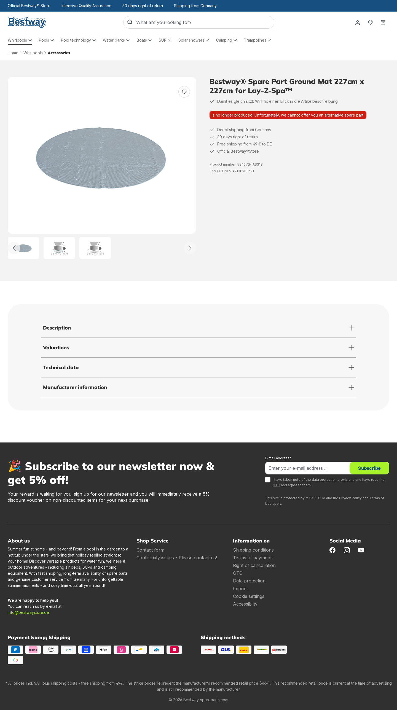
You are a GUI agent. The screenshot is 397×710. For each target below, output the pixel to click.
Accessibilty (245, 604)
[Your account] (357, 22)
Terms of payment (252, 557)
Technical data (61, 367)
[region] (102, 168)
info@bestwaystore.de (28, 612)
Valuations (56, 347)
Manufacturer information (75, 387)
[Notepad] (370, 22)
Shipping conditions (253, 550)
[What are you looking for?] (205, 22)
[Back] (14, 248)
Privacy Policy (350, 498)
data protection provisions (333, 479)
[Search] (130, 22)
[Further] (190, 248)
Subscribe (369, 468)
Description (57, 328)
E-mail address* (278, 458)
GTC (276, 485)
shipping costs (64, 683)
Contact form (150, 550)
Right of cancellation (254, 565)
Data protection (249, 581)
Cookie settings (248, 596)
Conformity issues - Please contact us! (176, 557)
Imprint (240, 588)
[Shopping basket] (383, 22)
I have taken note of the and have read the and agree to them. (329, 482)
